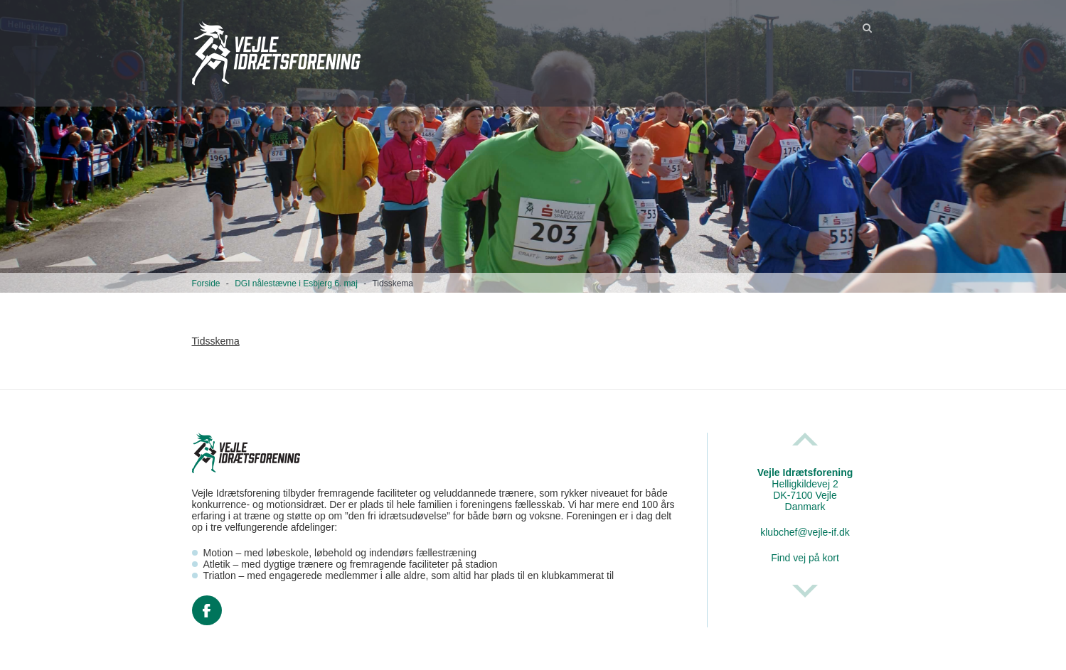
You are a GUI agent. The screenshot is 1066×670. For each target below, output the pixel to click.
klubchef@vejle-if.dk (805, 532)
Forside (206, 283)
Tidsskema (216, 341)
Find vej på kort (805, 557)
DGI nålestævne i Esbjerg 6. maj (296, 283)
